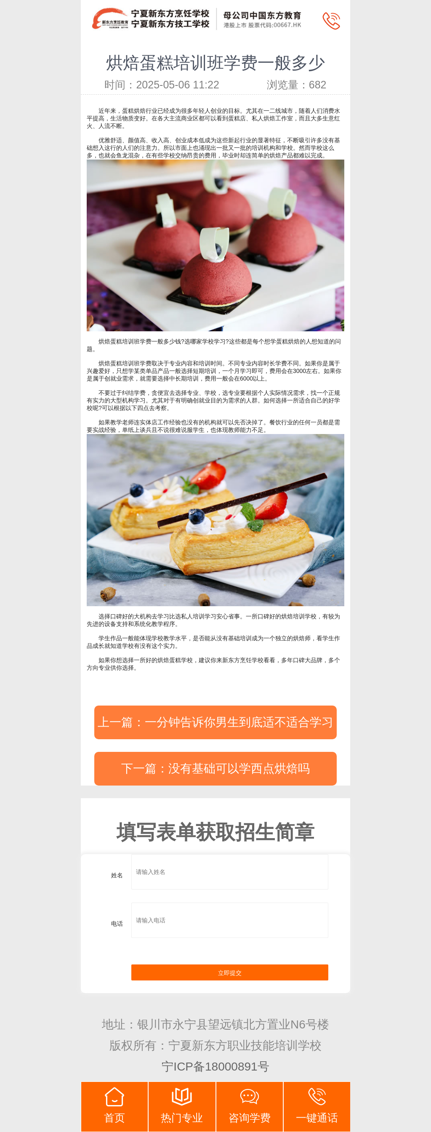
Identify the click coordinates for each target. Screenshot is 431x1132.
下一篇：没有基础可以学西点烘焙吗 (215, 768)
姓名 (117, 875)
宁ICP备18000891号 (215, 1066)
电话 (117, 923)
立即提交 (230, 973)
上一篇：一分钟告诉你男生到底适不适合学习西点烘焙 (215, 727)
